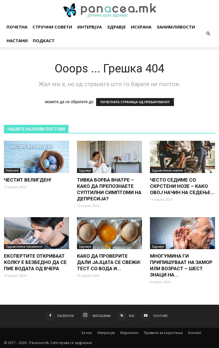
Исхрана (141, 27)
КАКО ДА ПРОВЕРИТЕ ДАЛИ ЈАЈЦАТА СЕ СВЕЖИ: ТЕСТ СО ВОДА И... (109, 262)
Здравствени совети (167, 170)
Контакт (194, 332)
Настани (17, 40)
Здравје (116, 27)
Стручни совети (52, 27)
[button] (208, 33)
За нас (86, 332)
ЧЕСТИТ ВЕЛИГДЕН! (27, 180)
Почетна (17, 27)
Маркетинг (129, 332)
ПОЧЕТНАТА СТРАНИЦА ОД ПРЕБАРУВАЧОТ (135, 102)
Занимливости (176, 27)
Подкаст (43, 40)
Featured (12, 170)
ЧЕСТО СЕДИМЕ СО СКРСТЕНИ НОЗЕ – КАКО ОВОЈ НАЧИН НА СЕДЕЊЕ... (182, 186)
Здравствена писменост (24, 247)
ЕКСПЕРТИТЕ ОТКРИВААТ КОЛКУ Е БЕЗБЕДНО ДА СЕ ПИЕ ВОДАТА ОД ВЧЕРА (35, 262)
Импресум (106, 332)
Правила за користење (163, 332)
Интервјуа (89, 27)
